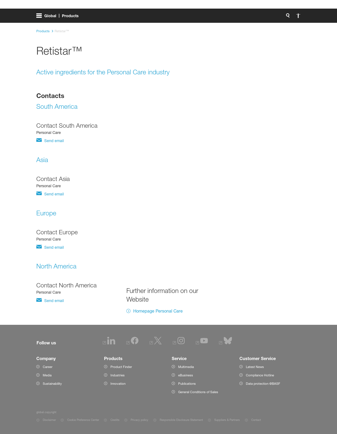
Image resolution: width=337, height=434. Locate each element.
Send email (53, 140)
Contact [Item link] (256, 420)
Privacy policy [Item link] (139, 420)
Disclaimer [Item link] (49, 420)
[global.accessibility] (200, 17)
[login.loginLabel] (234, 17)
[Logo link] (283, 17)
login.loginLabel (238, 17)
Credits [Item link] (114, 420)
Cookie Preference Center (83, 420)
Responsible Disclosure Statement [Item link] (181, 420)
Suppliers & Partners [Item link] (227, 420)
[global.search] (190, 17)
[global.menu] (59, 17)
